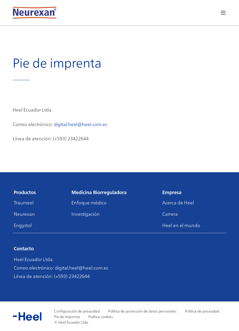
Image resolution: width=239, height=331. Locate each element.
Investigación (85, 213)
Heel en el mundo (181, 225)
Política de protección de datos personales (142, 311)
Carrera (170, 213)
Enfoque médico (89, 202)
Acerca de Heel (178, 202)
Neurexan (24, 213)
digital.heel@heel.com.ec (80, 124)
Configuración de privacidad (77, 311)
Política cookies (100, 316)
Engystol (23, 225)
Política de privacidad (202, 311)
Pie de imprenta (67, 316)
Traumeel (24, 202)
